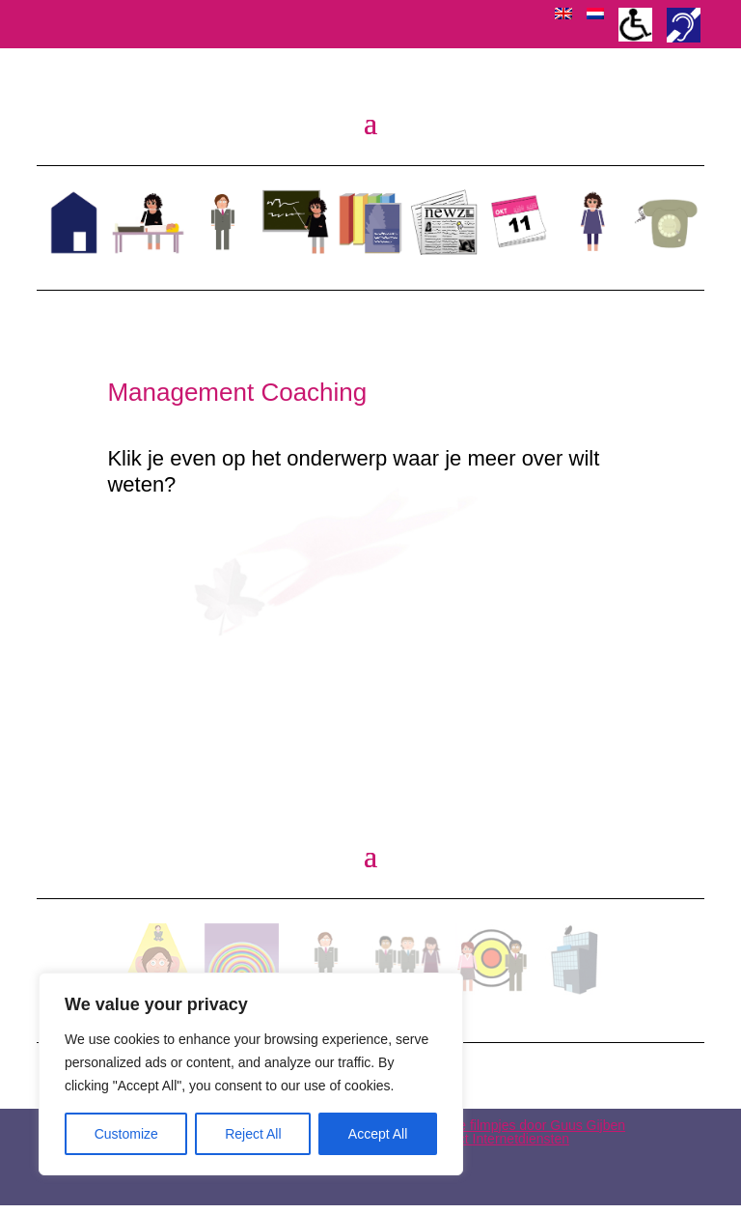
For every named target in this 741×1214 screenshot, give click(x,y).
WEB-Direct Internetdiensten (483, 1147)
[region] (251, 1074)
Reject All (253, 1134)
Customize (126, 1134)
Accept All (377, 1134)
